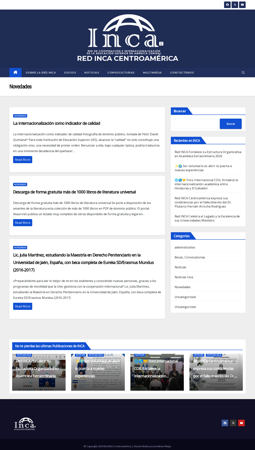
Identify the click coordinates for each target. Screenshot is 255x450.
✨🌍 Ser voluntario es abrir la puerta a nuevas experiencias (203, 168)
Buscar (180, 111)
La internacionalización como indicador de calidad (56, 123)
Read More (22, 160)
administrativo (185, 247)
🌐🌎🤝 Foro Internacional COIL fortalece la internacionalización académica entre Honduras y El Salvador (206, 184)
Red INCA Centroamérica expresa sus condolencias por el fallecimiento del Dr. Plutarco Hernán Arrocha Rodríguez (203, 202)
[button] (243, 73)
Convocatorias (121, 72)
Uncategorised (185, 297)
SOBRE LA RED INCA (41, 72)
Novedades (20, 116)
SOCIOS (70, 72)
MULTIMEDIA (152, 72)
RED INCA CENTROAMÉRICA (127, 58)
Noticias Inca (184, 277)
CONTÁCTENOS (182, 72)
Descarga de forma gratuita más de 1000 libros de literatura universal (74, 192)
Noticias (91, 72)
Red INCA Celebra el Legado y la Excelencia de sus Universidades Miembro (207, 218)
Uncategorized (185, 307)
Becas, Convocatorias (190, 257)
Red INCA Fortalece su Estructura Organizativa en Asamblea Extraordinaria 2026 (208, 154)
